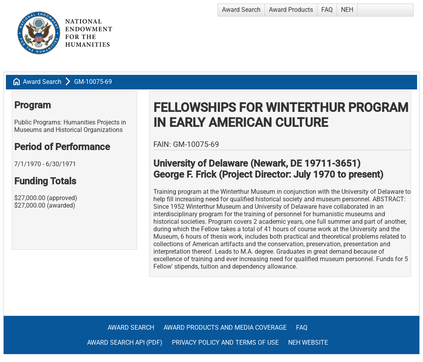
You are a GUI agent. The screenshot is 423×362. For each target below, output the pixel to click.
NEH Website (308, 342)
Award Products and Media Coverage (225, 327)
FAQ (327, 9)
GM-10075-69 (93, 81)
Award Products (291, 9)
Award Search (241, 9)
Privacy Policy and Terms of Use (225, 342)
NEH (347, 9)
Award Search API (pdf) (124, 342)
